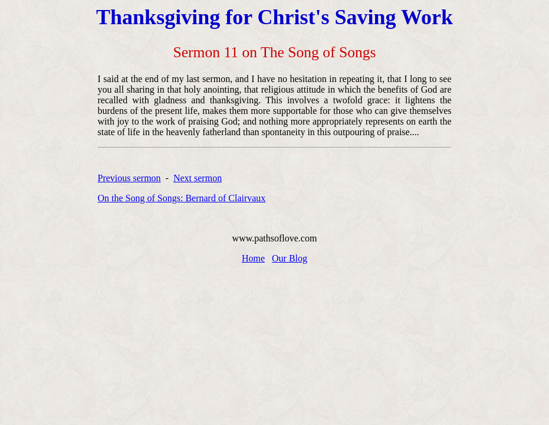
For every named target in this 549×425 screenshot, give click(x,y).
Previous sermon (129, 178)
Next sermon (197, 178)
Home (253, 258)
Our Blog (289, 258)
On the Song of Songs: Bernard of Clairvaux (182, 198)
